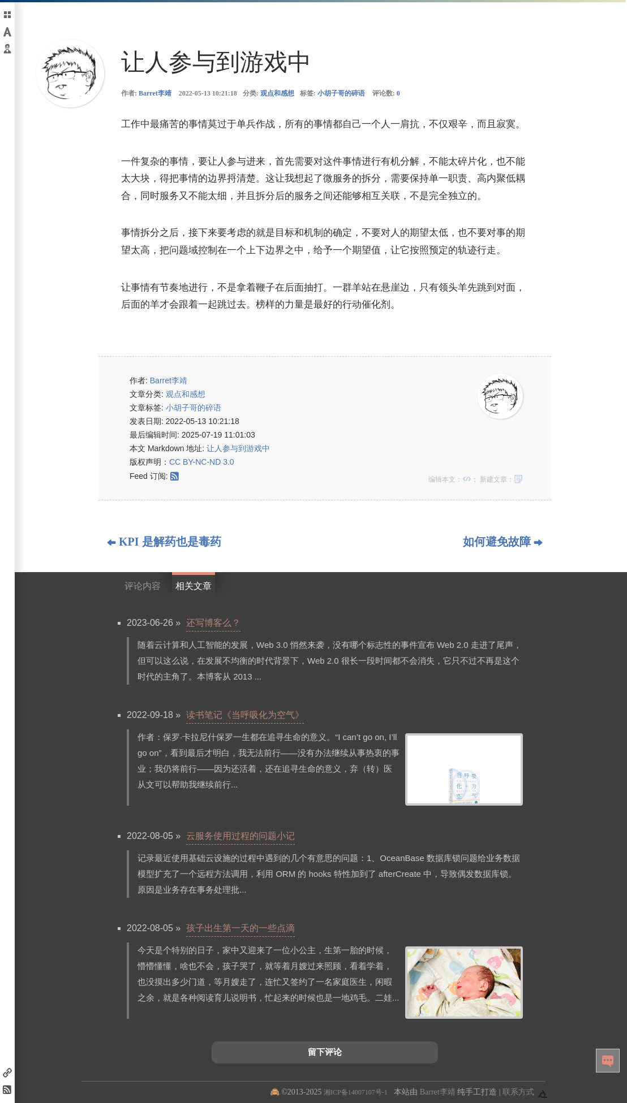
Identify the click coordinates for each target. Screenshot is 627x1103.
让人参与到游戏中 (238, 448)
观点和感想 (277, 93)
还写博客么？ (213, 623)
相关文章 (193, 586)
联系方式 (518, 1092)
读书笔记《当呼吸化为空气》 (245, 715)
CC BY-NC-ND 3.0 (201, 461)
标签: (332, 93)
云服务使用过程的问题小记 (240, 836)
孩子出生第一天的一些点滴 (240, 928)
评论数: (386, 93)
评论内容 (142, 586)
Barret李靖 (155, 93)
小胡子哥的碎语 (341, 93)
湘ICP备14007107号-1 (356, 1092)
